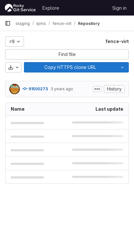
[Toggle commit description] (97, 89)
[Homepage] (20, 8)
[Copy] (70, 67)
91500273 (35, 88)
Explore (50, 8)
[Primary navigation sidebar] (8, 23)
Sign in (119, 8)
